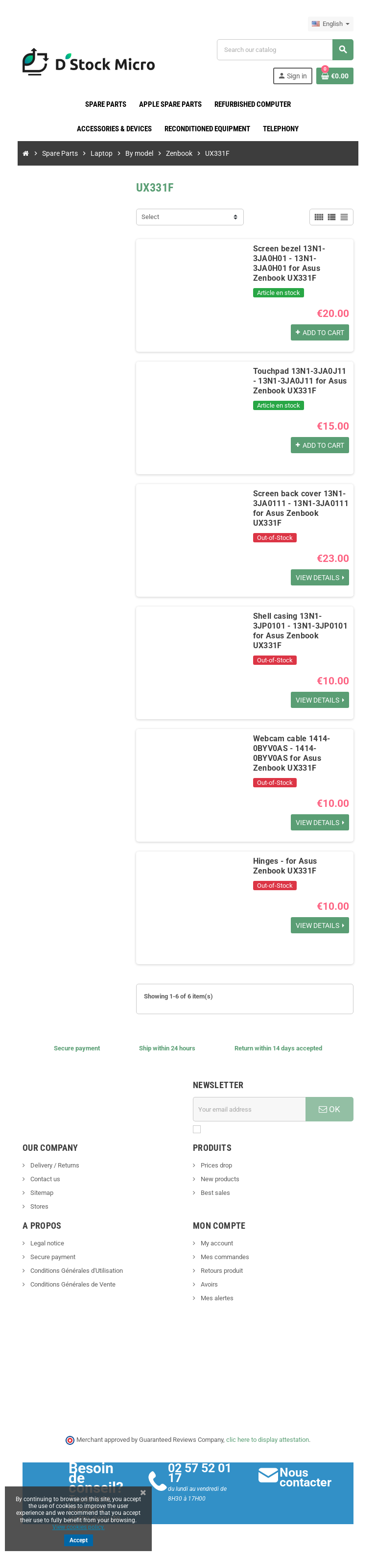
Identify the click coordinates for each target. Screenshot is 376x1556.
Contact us (38, 1179)
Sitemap (35, 1192)
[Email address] (251, 1109)
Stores (33, 1206)
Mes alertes (216, 1298)
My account (216, 1243)
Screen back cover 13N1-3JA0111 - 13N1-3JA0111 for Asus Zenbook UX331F (299, 503)
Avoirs (208, 1284)
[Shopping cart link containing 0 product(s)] (340, 76)
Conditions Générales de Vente (66, 1284)
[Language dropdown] (336, 24)
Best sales (214, 1192)
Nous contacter (309, 1477)
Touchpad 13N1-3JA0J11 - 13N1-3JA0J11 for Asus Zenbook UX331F (300, 380)
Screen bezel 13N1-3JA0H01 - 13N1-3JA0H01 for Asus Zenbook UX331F (300, 258)
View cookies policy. (78, 1527)
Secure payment (46, 1257)
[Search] (288, 49)
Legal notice (40, 1243)
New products (219, 1179)
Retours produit (221, 1270)
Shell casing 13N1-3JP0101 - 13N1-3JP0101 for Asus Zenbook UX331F (301, 625)
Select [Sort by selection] (148, 216)
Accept (79, 1540)
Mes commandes (224, 1257)
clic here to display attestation (268, 1439)
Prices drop (215, 1165)
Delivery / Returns (48, 1165)
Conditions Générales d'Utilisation (70, 1270)
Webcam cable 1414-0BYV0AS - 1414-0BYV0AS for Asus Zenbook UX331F (300, 748)
